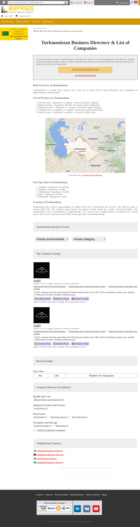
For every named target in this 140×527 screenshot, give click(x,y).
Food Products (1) (41, 408)
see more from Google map (92, 175)
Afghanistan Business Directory (50, 455)
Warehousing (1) (61, 426)
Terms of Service (93, 495)
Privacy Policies (62, 495)
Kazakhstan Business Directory (50, 462)
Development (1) (40, 417)
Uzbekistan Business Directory (50, 451)
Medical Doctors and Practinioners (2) (49, 400)
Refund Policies (77, 495)
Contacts (40, 495)
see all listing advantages (85, 75)
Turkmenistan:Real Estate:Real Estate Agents (87, 286)
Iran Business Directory (47, 458)
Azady (37, 280)
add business (124, 3)
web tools (36, 21)
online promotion (23, 21)
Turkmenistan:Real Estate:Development (50, 286)
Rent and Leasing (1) (80, 417)
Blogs (104, 495)
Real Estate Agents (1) (59, 417)
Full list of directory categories (51, 430)
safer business (47, 21)
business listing (7, 21)
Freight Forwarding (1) (43, 426)
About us (49, 495)
